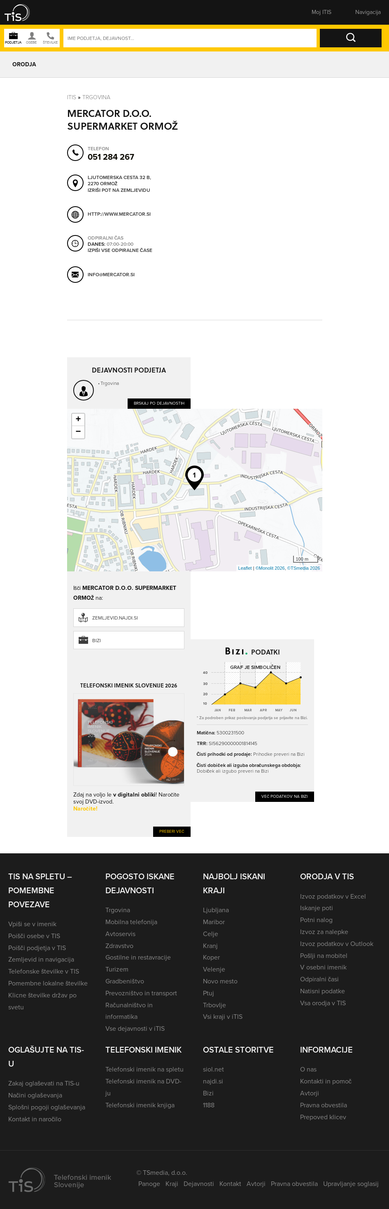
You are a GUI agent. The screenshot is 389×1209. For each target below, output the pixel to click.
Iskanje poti (316, 908)
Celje (210, 934)
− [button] (78, 432)
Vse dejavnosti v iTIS (135, 1028)
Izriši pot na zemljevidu (119, 190)
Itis (71, 97)
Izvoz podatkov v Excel (333, 896)
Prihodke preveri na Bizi (279, 754)
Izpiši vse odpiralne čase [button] (120, 250)
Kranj (210, 945)
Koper (211, 957)
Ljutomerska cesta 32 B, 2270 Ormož (119, 181)
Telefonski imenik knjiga (140, 1105)
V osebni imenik (323, 967)
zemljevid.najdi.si (115, 618)
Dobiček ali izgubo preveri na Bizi (233, 771)
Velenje (214, 969)
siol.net (213, 1069)
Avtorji (309, 1093)
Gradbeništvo (124, 981)
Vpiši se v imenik (32, 924)
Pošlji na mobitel (323, 955)
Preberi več (171, 831)
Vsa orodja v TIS (323, 1003)
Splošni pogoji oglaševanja (46, 1107)
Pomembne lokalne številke (48, 983)
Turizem (116, 969)
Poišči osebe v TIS (34, 936)
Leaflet (245, 568)
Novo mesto (220, 981)
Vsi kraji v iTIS (222, 1016)
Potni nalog (316, 920)
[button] (22, 12)
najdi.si (213, 1081)
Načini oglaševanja (35, 1095)
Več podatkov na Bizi (284, 796)
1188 (208, 1105)
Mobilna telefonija (131, 922)
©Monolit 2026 (270, 568)
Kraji (171, 1183)
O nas (308, 1069)
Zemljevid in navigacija (41, 959)
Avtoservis (120, 934)
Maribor (214, 922)
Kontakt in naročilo (34, 1119)
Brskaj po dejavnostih (159, 403)
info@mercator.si (111, 274)
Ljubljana (216, 910)
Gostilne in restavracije (138, 957)
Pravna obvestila (323, 1105)
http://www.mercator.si (119, 214)
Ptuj (208, 993)
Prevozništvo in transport (141, 993)
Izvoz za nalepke (324, 931)
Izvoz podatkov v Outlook (336, 943)
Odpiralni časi (319, 979)
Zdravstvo (119, 945)
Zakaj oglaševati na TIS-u (43, 1083)
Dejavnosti (199, 1183)
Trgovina (96, 97)
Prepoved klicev (323, 1117)
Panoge (149, 1183)
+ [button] (78, 420)
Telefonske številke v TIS (43, 971)
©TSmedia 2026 (303, 568)
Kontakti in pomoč (326, 1081)
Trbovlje (214, 1005)
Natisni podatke (322, 991)
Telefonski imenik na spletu (144, 1069)
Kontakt (230, 1183)
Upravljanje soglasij (351, 1183)
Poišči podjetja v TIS (37, 948)
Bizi (96, 640)
